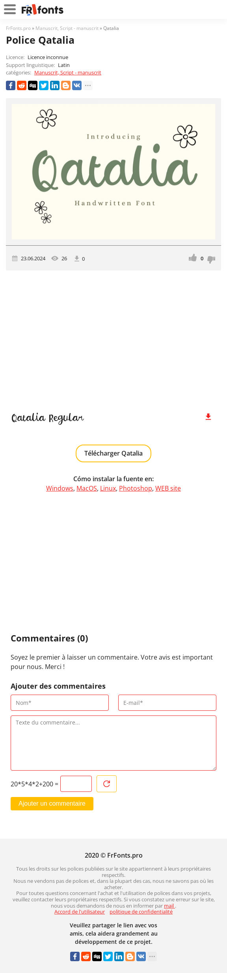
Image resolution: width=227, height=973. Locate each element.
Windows (59, 488)
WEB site (168, 488)
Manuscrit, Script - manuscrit (67, 72)
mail (169, 905)
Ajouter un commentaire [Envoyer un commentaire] (52, 803)
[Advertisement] (113, 337)
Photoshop (135, 488)
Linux (108, 488)
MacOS (86, 488)
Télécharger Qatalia (113, 453)
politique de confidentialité (141, 911)
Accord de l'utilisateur (79, 911)
